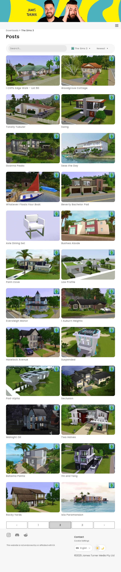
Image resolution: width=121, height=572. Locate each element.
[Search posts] (37, 48)
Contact (79, 537)
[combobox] (80, 48)
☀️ (97, 548)
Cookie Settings (81, 540)
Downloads (12, 30)
